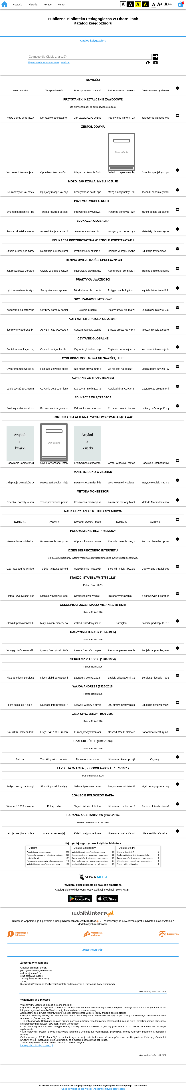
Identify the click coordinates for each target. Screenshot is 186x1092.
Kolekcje (65, 62)
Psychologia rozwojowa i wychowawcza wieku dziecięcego (50, 861)
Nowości (18, 4)
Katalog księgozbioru (93, 40)
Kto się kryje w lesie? (125, 852)
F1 (160, 4)
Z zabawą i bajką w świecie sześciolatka (133, 855)
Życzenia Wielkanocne (34, 962)
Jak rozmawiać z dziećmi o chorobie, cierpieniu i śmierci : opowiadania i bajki (103, 858)
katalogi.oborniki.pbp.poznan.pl (36, 1045)
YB (138, 4)
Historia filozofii (33, 858)
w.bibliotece (90, 921)
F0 (153, 4)
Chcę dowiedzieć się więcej (76, 1088)
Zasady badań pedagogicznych (39, 852)
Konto (61, 4)
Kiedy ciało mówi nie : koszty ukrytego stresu (90, 861)
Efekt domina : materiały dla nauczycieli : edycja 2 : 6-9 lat (140, 861)
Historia (33, 4)
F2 (168, 4)
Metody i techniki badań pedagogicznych (43, 864)
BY (145, 4)
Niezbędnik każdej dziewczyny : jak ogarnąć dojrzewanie (95, 864)
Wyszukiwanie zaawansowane (43, 62)
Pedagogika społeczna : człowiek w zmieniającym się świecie (51, 855)
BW (130, 4)
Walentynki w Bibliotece (35, 999)
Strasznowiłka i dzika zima (127, 864)
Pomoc (47, 4)
